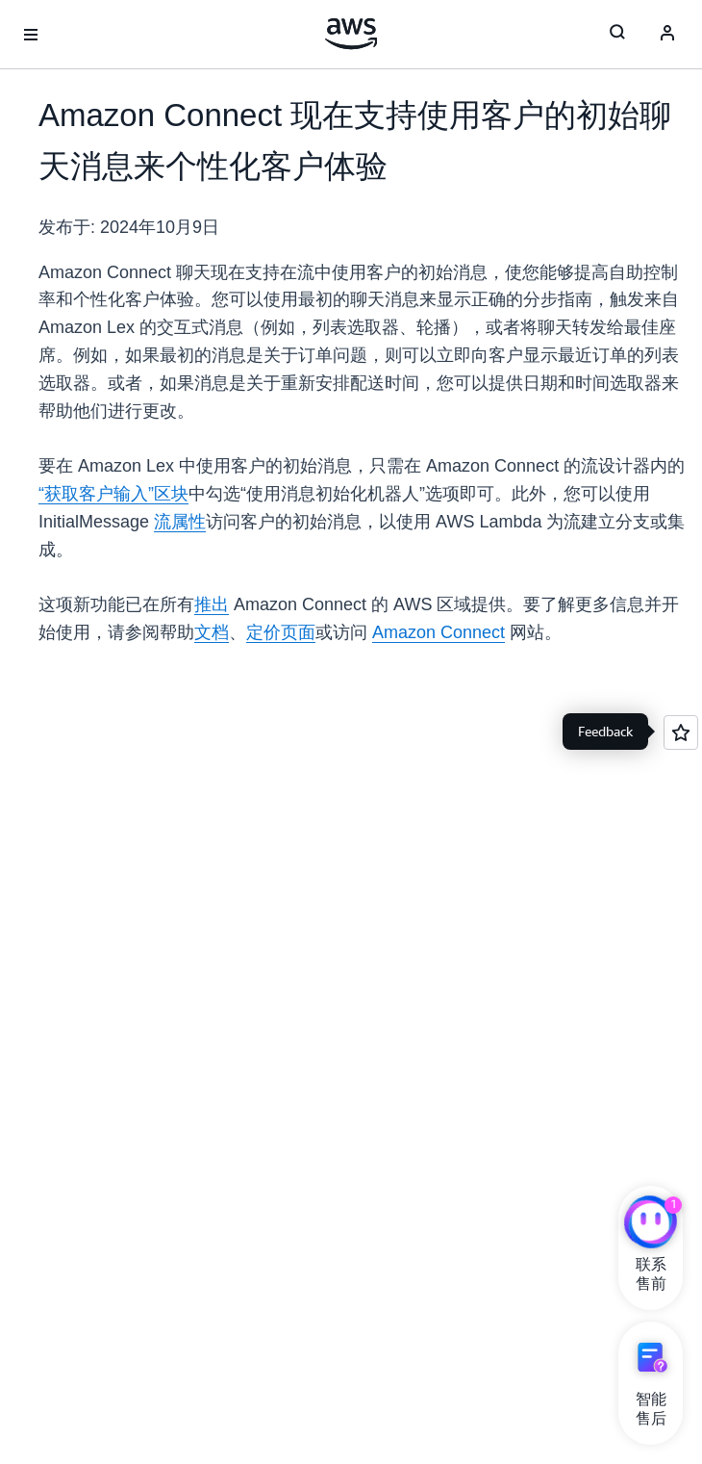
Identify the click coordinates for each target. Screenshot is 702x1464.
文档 (211, 632)
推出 (211, 604)
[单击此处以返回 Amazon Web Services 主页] (351, 33)
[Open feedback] (681, 732)
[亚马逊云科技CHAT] (650, 1224)
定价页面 (280, 632)
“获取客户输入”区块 (113, 493)
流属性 (180, 521)
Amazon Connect (438, 632)
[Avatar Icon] (667, 34)
